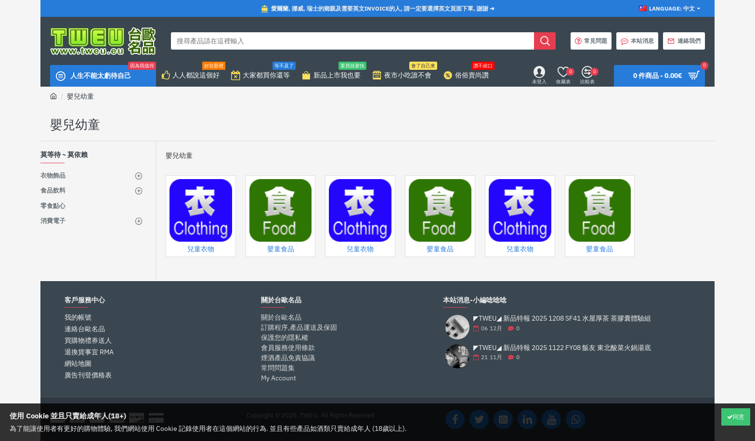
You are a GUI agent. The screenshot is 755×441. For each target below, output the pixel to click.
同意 (738, 416)
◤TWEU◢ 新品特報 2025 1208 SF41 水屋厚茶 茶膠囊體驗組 (562, 318)
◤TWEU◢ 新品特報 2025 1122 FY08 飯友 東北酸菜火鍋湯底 (562, 347)
